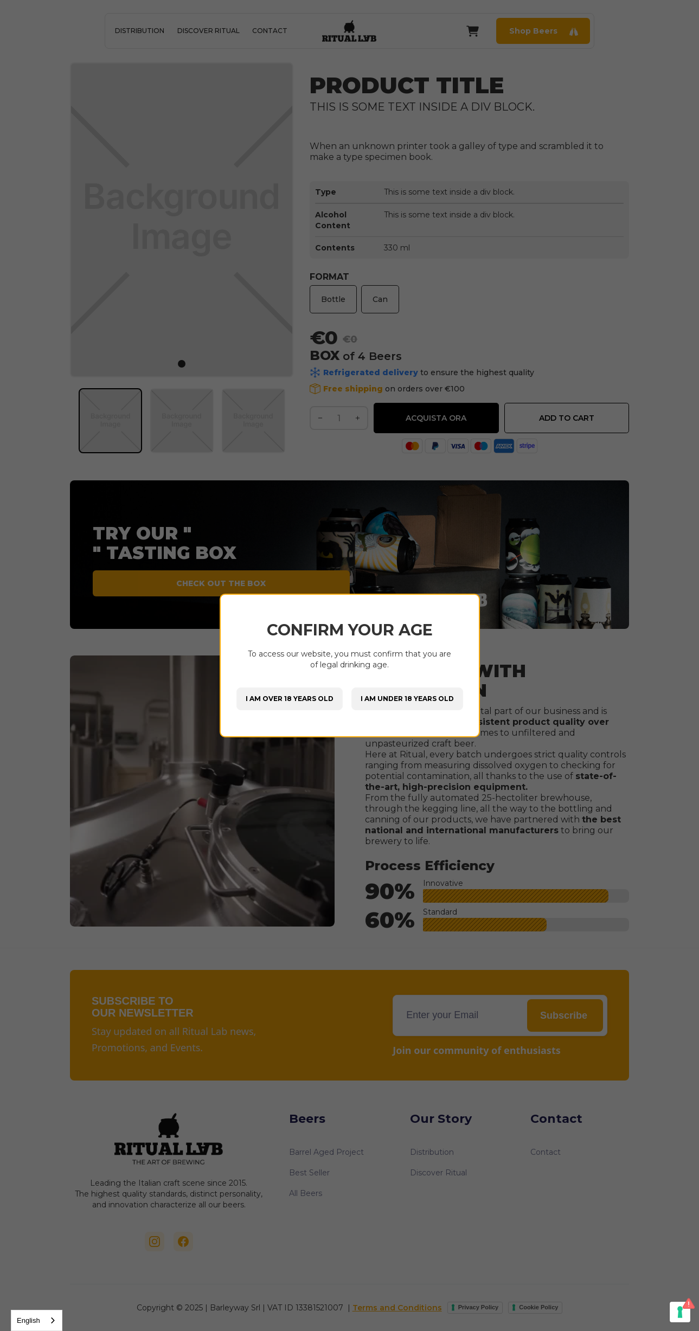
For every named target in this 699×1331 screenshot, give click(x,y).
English (28, 1320)
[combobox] (36, 1320)
